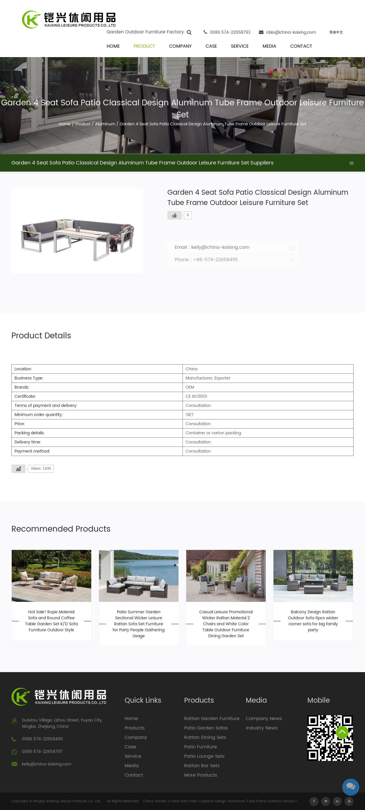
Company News (264, 718)
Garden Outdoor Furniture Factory (145, 32)
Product (144, 46)
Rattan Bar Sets (202, 765)
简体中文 (336, 32)
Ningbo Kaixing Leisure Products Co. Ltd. (67, 801)
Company (180, 46)
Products (135, 728)
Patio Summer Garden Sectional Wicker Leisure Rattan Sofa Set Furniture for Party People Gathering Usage (139, 624)
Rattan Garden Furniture (212, 718)
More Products (200, 775)
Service (240, 46)
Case (211, 46)
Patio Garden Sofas (206, 728)
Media (269, 46)
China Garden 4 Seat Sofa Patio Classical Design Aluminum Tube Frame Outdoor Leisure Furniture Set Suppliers (221, 801)
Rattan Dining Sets (205, 737)
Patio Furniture (200, 747)
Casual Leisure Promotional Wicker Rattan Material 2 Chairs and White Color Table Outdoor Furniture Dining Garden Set (226, 624)
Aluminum (105, 124)
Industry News (261, 728)
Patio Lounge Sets (204, 756)
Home (113, 46)
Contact (301, 46)
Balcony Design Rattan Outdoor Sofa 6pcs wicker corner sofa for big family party (313, 621)
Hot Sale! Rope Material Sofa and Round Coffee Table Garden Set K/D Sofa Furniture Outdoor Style (51, 621)
